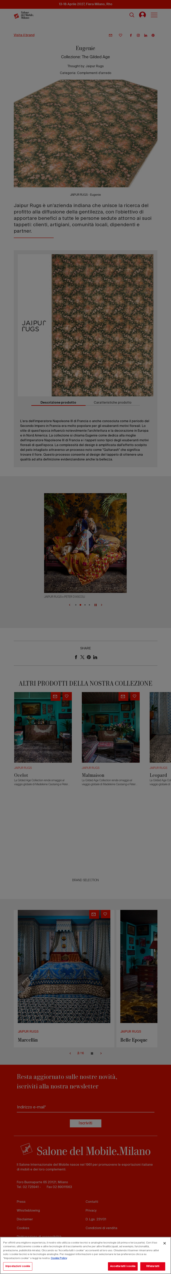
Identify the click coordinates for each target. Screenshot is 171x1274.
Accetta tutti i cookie (122, 1266)
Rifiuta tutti (152, 1266)
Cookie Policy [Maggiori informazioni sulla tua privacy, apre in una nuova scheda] (59, 1258)
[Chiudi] (164, 1243)
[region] (85, 1255)
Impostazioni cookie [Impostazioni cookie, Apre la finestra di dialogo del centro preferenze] (17, 1266)
